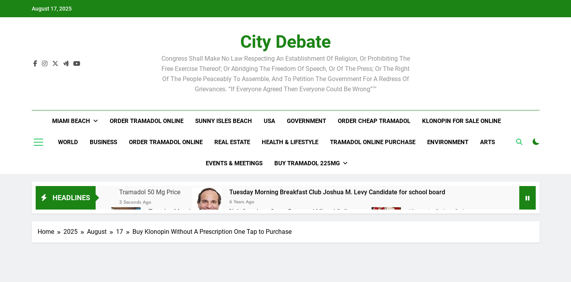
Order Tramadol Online (146, 121)
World (68, 142)
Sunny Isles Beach (223, 121)
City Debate (285, 41)
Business (103, 142)
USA (269, 121)
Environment (447, 142)
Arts (487, 142)
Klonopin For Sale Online (461, 121)
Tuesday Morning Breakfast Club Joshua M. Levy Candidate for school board (337, 192)
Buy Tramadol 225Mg (307, 163)
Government (306, 121)
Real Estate (232, 142)
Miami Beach (71, 121)
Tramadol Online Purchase (372, 142)
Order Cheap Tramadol (374, 121)
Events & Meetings (234, 163)
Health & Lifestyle (290, 142)
